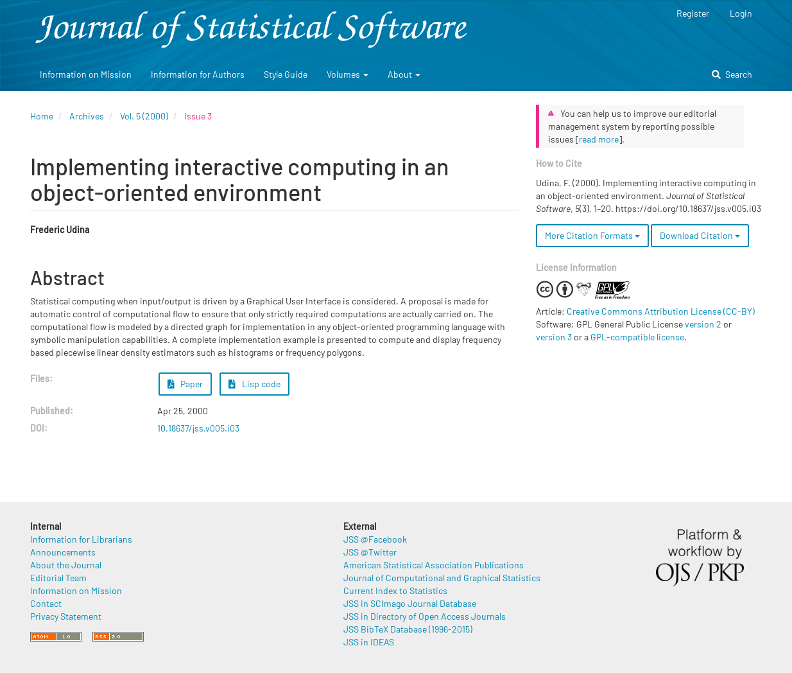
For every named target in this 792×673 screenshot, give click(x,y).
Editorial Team (58, 577)
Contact (46, 603)
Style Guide (285, 74)
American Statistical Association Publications (433, 564)
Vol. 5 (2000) (144, 115)
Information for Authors (198, 74)
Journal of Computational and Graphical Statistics (441, 577)
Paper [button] (185, 383)
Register (692, 13)
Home (41, 115)
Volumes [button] (347, 74)
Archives (86, 115)
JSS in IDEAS (368, 641)
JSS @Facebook (375, 539)
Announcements (63, 551)
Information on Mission (86, 74)
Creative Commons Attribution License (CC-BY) (661, 311)
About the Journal (65, 564)
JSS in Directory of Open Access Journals (424, 616)
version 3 (554, 336)
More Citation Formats (592, 235)
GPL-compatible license (637, 336)
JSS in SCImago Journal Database (409, 603)
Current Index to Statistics (395, 590)
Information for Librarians (81, 539)
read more (599, 139)
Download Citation (700, 235)
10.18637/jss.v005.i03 (198, 428)
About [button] (404, 74)
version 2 (703, 324)
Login (741, 13)
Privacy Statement (65, 616)
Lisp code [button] (254, 383)
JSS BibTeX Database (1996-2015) (407, 629)
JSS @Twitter (370, 551)
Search (732, 74)
